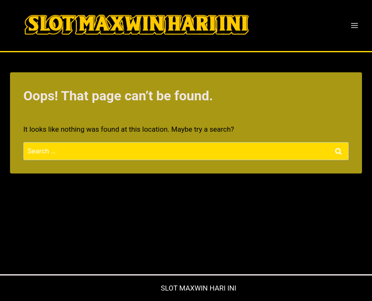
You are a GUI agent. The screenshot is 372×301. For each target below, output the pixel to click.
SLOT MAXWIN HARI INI (198, 288)
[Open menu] (354, 25)
